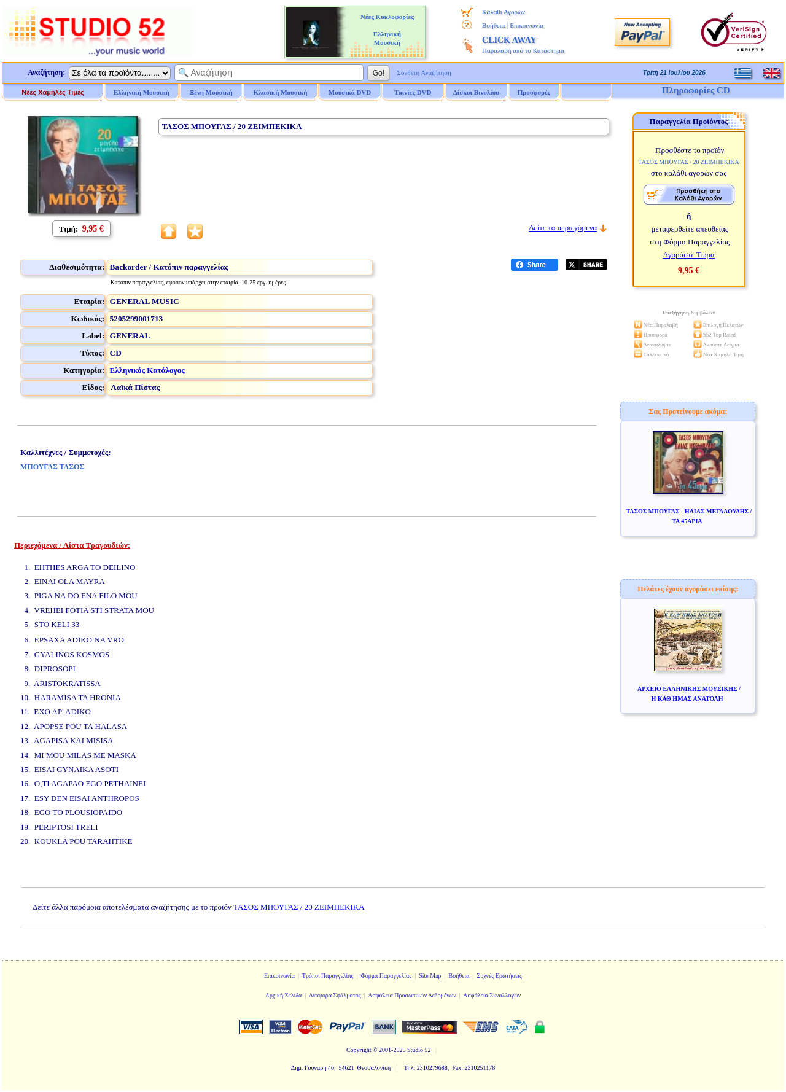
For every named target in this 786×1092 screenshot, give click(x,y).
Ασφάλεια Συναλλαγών (492, 995)
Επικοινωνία (526, 25)
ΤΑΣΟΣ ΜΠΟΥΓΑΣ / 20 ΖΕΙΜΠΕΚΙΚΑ (299, 906)
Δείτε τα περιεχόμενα (563, 227)
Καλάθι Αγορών (503, 11)
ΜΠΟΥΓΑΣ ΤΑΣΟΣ (52, 466)
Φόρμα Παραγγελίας (385, 975)
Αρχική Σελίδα (283, 995)
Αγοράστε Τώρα (689, 254)
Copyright (359, 1050)
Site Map (430, 975)
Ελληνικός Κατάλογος (147, 370)
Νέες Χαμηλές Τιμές (52, 92)
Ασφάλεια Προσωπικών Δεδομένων (412, 995)
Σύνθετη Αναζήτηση (424, 72)
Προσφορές (534, 92)
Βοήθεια (493, 25)
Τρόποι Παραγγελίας (328, 975)
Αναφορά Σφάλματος (335, 995)
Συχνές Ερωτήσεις (499, 975)
